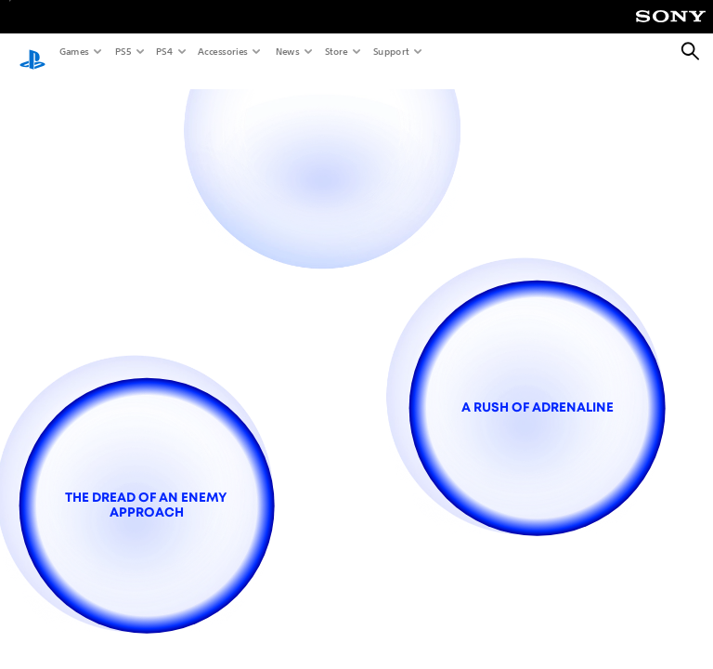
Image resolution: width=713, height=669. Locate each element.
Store (335, 51)
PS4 (163, 51)
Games (73, 51)
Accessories (222, 51)
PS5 (122, 51)
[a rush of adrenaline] (537, 407)
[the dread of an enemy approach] (146, 506)
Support (390, 51)
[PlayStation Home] (32, 52)
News (287, 51)
